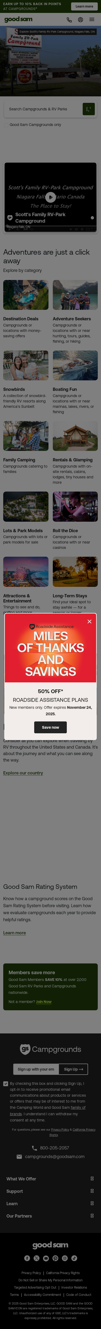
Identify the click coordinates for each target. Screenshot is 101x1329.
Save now (50, 727)
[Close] (89, 622)
